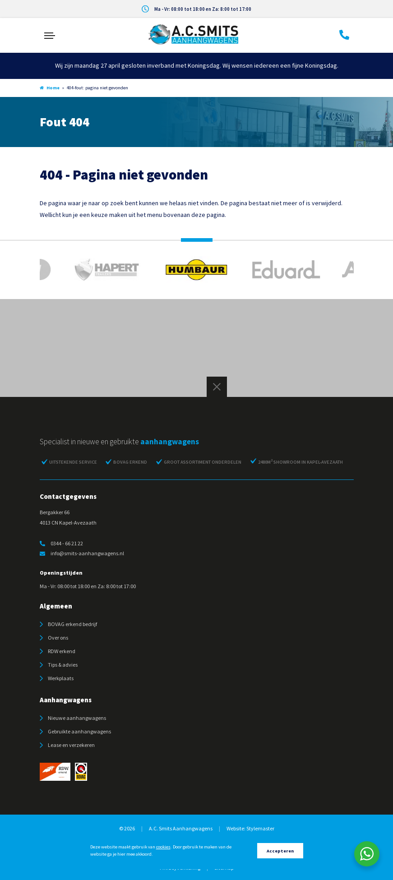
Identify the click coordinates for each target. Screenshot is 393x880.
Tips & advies (63, 664)
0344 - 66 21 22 (61, 543)
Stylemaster (260, 828)
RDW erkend (61, 651)
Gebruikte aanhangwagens (79, 731)
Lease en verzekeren (71, 745)
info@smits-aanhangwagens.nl (82, 553)
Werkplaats (61, 678)
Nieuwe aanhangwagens (77, 717)
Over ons (58, 637)
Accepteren (280, 851)
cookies (163, 847)
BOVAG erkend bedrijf (72, 624)
